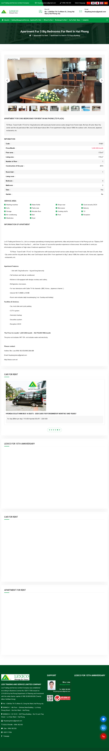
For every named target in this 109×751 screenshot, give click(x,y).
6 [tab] (59, 429)
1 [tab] (49, 429)
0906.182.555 (66, 3)
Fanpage (6, 736)
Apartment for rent (36, 20)
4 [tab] (55, 429)
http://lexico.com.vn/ (11, 360)
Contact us (85, 20)
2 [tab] (51, 429)
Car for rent (72, 20)
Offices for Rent (48, 20)
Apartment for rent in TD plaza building (65, 35)
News (79, 20)
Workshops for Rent (61, 20)
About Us (7, 20)
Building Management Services (20, 20)
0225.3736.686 (8, 725)
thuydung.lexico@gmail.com (46, 3)
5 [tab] (57, 429)
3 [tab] (53, 429)
